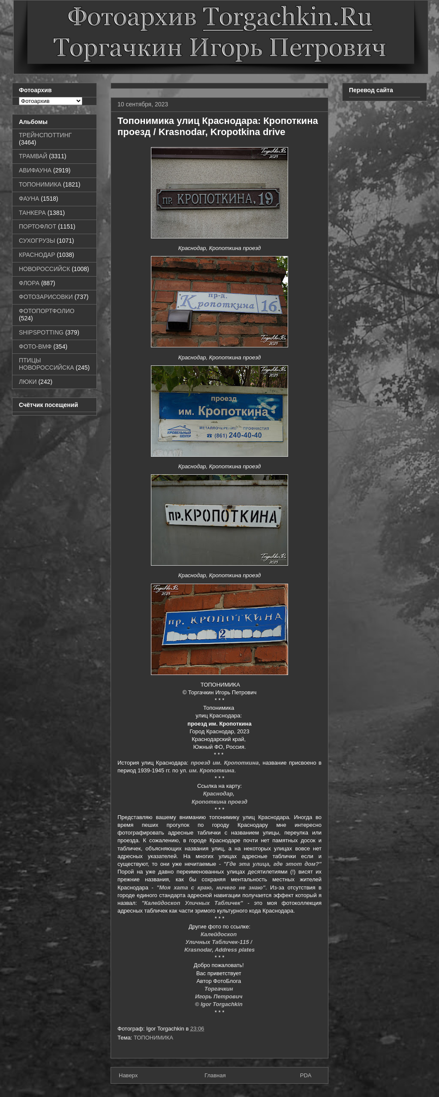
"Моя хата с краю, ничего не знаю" (210, 887)
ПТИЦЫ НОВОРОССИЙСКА (46, 364)
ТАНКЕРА (32, 212)
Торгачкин (219, 988)
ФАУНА (29, 198)
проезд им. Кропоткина (225, 762)
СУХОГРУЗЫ (37, 240)
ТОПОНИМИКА (153, 1037)
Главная (215, 1075)
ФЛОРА (29, 283)
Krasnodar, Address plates (219, 949)
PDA (306, 1075)
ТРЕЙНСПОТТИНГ (45, 135)
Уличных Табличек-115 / (219, 942)
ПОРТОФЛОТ (37, 226)
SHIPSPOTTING (41, 332)
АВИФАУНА (35, 170)
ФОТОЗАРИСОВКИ (46, 296)
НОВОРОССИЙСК (44, 268)
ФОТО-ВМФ (35, 346)
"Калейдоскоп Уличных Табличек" (192, 903)
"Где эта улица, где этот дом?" (272, 864)
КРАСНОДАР (37, 254)
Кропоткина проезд (219, 802)
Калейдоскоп (219, 934)
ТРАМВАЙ (33, 156)
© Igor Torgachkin (219, 1004)
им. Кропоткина (212, 770)
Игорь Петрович (219, 996)
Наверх (128, 1075)
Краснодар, (219, 793)
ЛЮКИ (28, 381)
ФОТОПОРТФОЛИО (47, 310)
